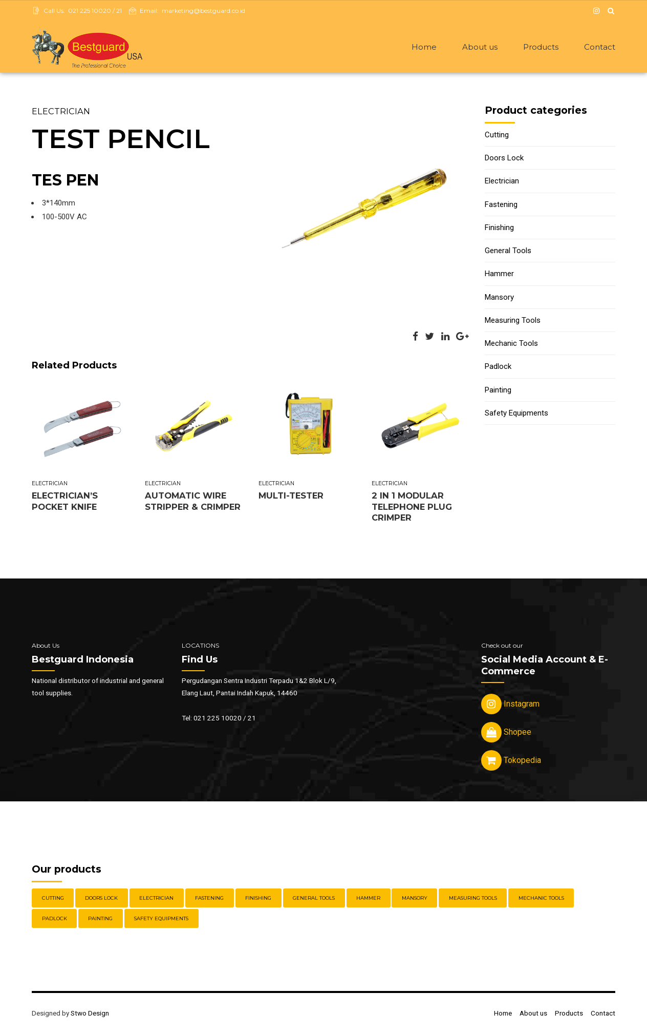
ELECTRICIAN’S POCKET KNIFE (65, 501)
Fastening (501, 205)
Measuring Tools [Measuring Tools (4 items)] (473, 899)
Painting (498, 391)
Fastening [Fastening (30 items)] (209, 899)
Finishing (499, 228)
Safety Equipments (516, 414)
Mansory (499, 298)
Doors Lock (504, 158)
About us (480, 47)
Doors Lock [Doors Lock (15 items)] (101, 899)
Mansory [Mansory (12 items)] (414, 899)
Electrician (61, 112)
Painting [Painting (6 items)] (100, 919)
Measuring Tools (513, 321)
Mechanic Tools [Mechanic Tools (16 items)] (541, 899)
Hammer (499, 274)
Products (540, 47)
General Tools (508, 251)
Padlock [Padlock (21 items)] (54, 919)
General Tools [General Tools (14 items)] (314, 899)
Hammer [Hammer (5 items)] (368, 899)
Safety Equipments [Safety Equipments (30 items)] (161, 919)
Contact (599, 47)
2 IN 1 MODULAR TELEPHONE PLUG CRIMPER (412, 507)
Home (424, 47)
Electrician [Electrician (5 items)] (156, 899)
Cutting (497, 135)
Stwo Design (90, 1014)
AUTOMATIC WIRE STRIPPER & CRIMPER (193, 501)
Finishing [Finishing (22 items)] (258, 899)
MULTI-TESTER (290, 496)
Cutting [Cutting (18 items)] (53, 899)
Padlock (498, 367)
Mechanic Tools (511, 344)
